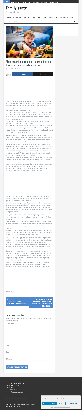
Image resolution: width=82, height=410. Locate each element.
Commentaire (11, 323)
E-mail (8, 352)
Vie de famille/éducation (19, 17)
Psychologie (36, 17)
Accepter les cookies (49, 403)
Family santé (16, 8)
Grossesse (16, 21)
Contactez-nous (53, 17)
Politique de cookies (55, 407)
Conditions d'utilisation (16, 383)
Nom (8, 345)
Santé (29, 17)
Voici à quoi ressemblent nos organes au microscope (17, 302)
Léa (19, 68)
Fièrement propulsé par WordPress (17, 404)
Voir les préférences (72, 403)
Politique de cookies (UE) (66, 17)
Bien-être (44, 17)
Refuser (61, 403)
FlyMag (7, 407)
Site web (9, 359)
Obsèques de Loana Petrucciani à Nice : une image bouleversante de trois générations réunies (34, 2)
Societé (9, 17)
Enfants (9, 21)
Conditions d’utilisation (65, 407)
